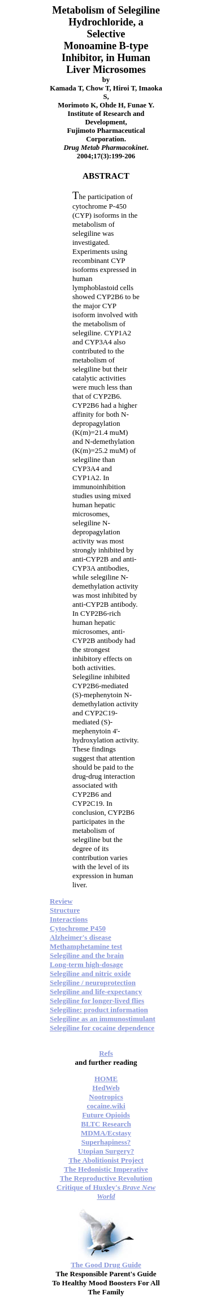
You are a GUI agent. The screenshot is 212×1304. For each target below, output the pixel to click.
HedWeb (105, 1087)
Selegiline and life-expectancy (96, 991)
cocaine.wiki (105, 1106)
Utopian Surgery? (106, 1151)
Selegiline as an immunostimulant (102, 1018)
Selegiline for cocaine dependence (102, 1028)
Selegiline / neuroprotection (93, 982)
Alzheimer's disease (80, 937)
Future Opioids (106, 1115)
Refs (106, 1053)
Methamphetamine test (86, 946)
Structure (65, 910)
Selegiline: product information (99, 1009)
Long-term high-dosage (86, 964)
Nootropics (106, 1097)
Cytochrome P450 (78, 928)
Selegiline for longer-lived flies (97, 1000)
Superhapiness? (106, 1142)
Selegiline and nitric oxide (90, 973)
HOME (106, 1078)
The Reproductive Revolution (106, 1178)
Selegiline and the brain (87, 955)
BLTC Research (106, 1124)
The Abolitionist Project (106, 1160)
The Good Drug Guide (106, 1264)
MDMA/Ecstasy (106, 1133)
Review (61, 901)
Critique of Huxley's (106, 1192)
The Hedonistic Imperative (106, 1169)
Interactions (69, 919)
